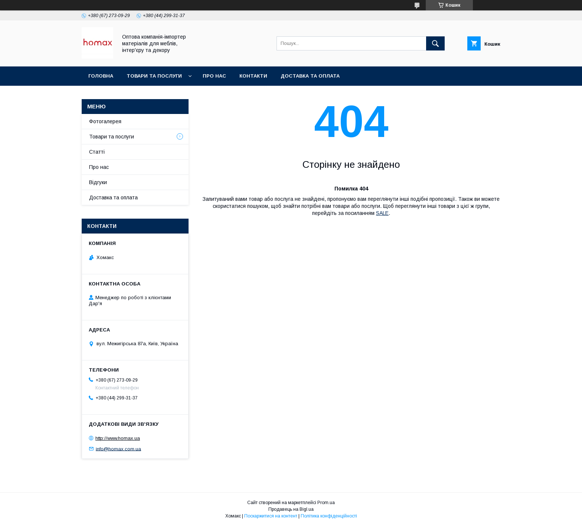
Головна (100, 76)
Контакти (253, 76)
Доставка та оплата (310, 76)
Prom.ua (326, 502)
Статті (97, 152)
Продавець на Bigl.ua (291, 509)
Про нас (214, 76)
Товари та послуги (154, 76)
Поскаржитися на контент (270, 516)
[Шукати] (435, 43)
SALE (382, 213)
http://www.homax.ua (117, 438)
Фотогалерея (105, 121)
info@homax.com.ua (118, 448)
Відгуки (98, 182)
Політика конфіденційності (329, 516)
